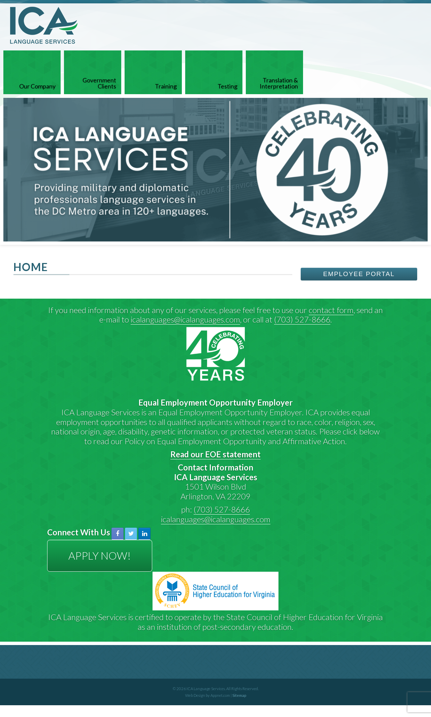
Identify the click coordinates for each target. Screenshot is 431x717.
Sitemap (239, 695)
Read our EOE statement (215, 454)
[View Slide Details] (215, 169)
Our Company (37, 86)
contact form (331, 310)
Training (166, 86)
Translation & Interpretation (279, 83)
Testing (227, 86)
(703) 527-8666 (302, 319)
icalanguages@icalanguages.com (185, 319)
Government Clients (99, 83)
